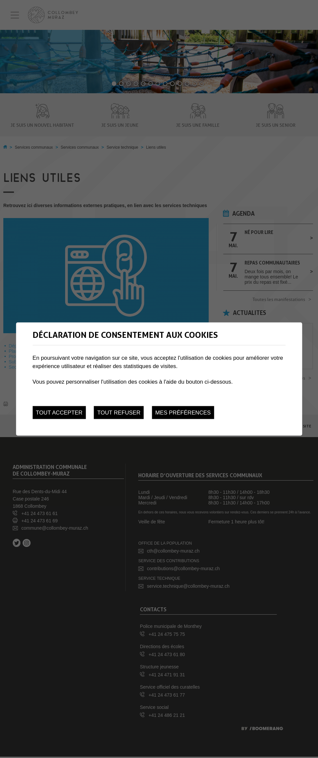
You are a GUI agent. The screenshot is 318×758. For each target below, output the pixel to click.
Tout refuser (119, 412)
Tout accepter (59, 412)
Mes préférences (183, 412)
